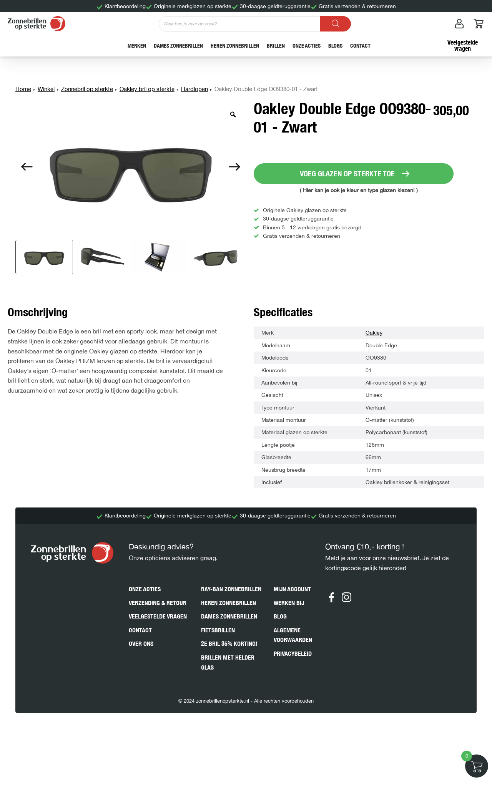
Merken (137, 46)
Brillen (276, 46)
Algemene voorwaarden (293, 635)
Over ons (141, 643)
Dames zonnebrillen (178, 46)
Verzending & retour (157, 603)
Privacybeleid (293, 653)
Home (23, 89)
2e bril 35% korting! (229, 643)
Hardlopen (194, 89)
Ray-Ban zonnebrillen (231, 589)
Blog (280, 616)
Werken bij (289, 603)
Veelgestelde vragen (462, 46)
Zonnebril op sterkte (87, 89)
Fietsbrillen (218, 630)
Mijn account (292, 589)
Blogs (335, 46)
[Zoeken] (335, 24)
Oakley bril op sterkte (147, 89)
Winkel (46, 89)
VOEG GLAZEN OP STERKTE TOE (347, 173)
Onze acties (307, 46)
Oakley (374, 333)
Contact (360, 46)
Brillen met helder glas (227, 662)
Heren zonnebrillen (235, 46)
